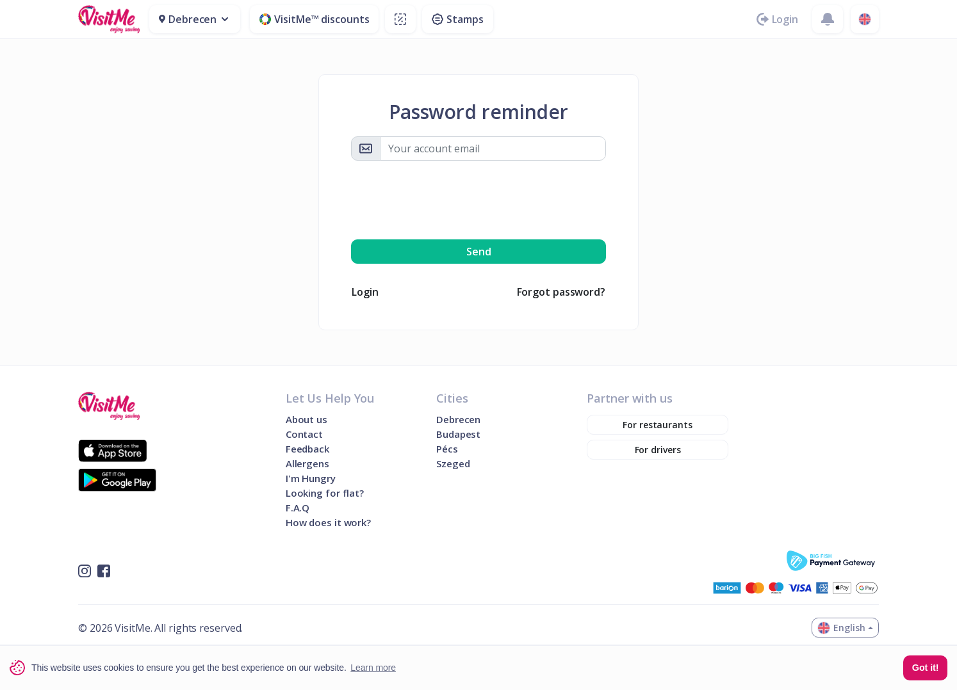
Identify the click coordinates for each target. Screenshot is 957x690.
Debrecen (458, 419)
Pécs (447, 449)
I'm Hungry (311, 478)
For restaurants (657, 425)
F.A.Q (298, 508)
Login (365, 292)
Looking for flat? (325, 493)
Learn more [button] (373, 667)
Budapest (458, 434)
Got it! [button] (925, 667)
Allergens (307, 464)
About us (306, 419)
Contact (304, 434)
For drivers (658, 450)
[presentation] (478, 200)
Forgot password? (561, 292)
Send (478, 252)
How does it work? (328, 522)
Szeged (453, 464)
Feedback (307, 449)
